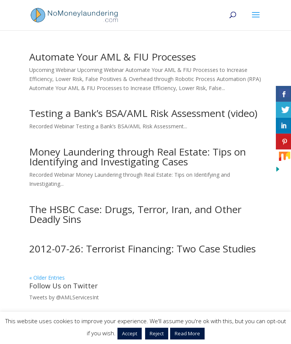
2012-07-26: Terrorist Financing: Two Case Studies (142, 248)
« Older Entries (47, 277)
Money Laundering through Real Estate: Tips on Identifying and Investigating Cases (137, 156)
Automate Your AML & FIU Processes (112, 57)
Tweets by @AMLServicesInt (64, 297)
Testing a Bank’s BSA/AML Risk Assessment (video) (143, 113)
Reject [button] (157, 333)
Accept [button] (129, 333)
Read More (187, 333)
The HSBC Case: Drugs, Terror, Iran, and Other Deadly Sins (135, 214)
